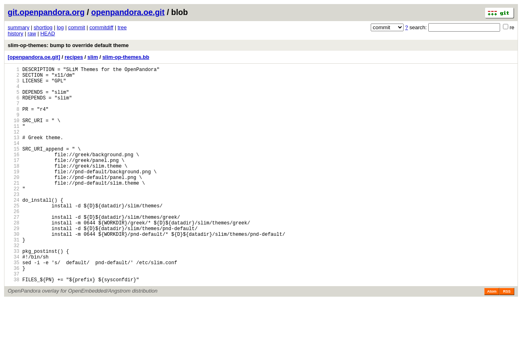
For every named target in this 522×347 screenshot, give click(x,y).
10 (13, 132)
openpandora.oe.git (128, 12)
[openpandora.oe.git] (34, 57)
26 (13, 242)
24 (13, 229)
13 (13, 153)
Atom (491, 338)
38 (13, 325)
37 (13, 318)
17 (13, 180)
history (15, 33)
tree (122, 27)
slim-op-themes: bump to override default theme (68, 45)
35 (13, 305)
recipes (73, 57)
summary (18, 27)
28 (13, 256)
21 (13, 208)
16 (13, 173)
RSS (507, 338)
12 (13, 146)
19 (13, 194)
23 (13, 222)
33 (13, 291)
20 (13, 201)
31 (13, 277)
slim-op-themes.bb (125, 57)
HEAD (47, 33)
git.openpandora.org (46, 12)
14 (13, 160)
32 (13, 284)
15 (13, 167)
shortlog (43, 27)
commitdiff (101, 27)
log (60, 27)
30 (13, 270)
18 (13, 187)
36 (13, 311)
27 (13, 249)
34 (13, 298)
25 (13, 236)
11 (13, 139)
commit (76, 27)
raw (32, 33)
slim (93, 57)
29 (13, 263)
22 (13, 215)
